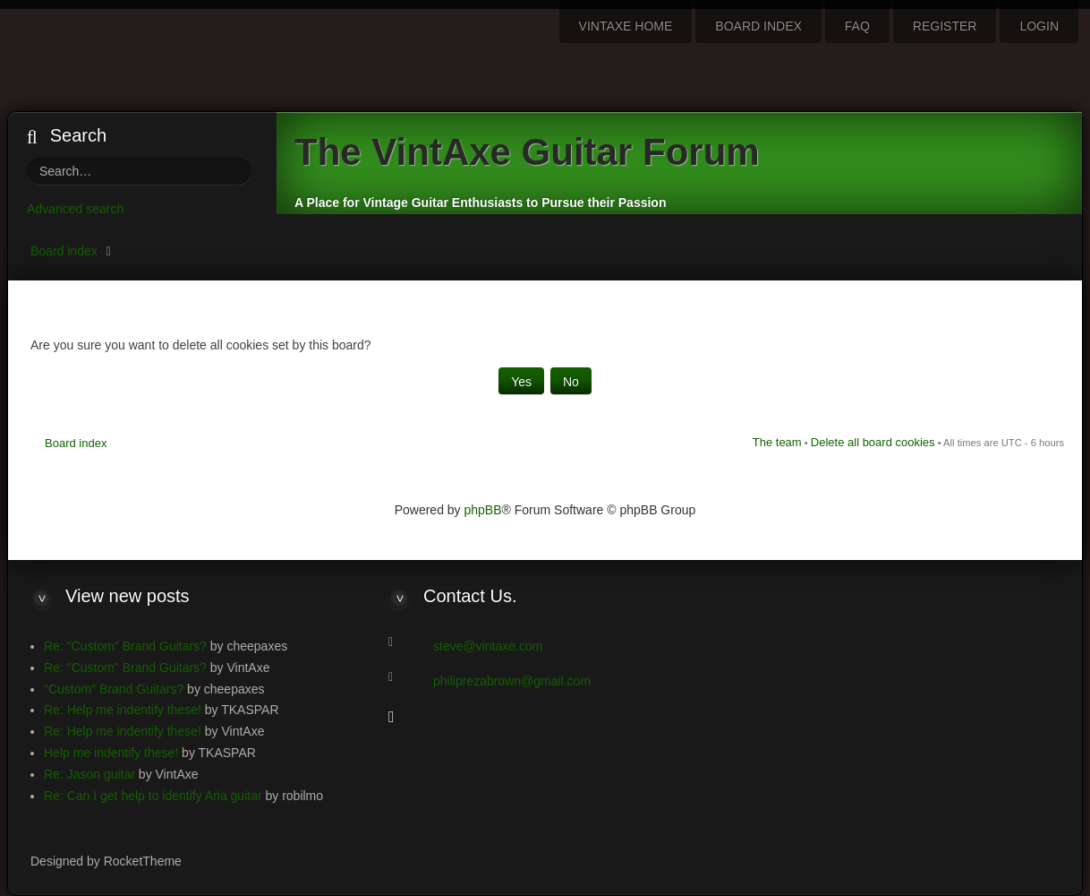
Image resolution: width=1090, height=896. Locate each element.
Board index (64, 251)
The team (777, 442)
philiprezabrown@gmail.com (512, 681)
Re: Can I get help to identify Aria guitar (153, 795)
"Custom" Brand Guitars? (113, 689)
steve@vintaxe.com (487, 646)
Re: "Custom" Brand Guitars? (125, 646)
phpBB (483, 510)
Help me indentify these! (111, 752)
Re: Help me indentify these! (122, 709)
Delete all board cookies (873, 442)
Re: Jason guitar (89, 774)
